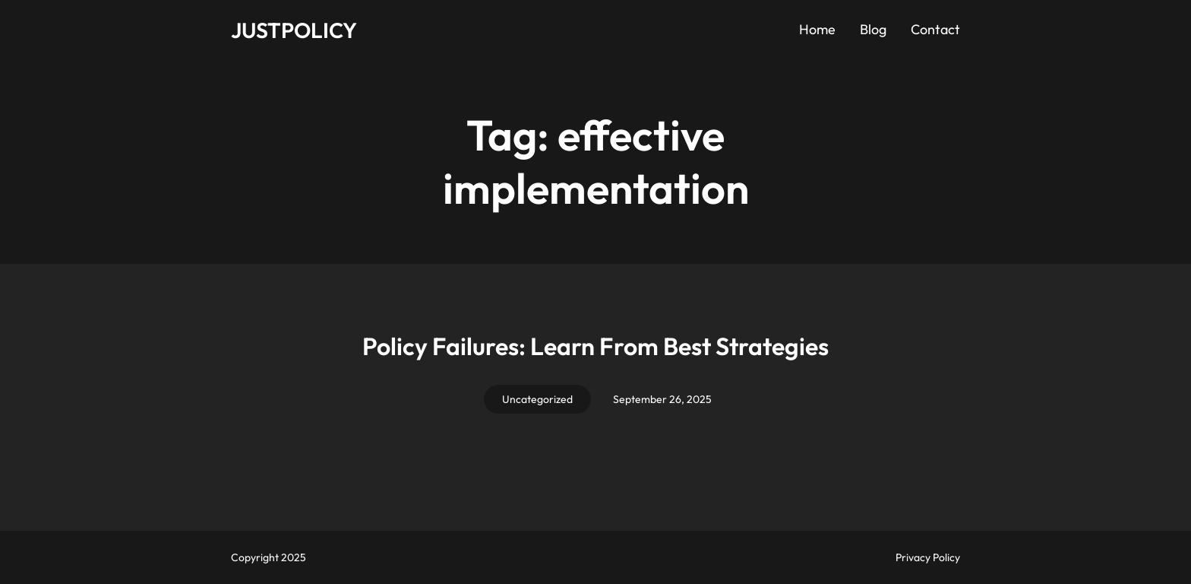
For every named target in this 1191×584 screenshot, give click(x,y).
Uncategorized (537, 399)
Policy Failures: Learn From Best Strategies (595, 346)
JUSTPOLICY (294, 30)
